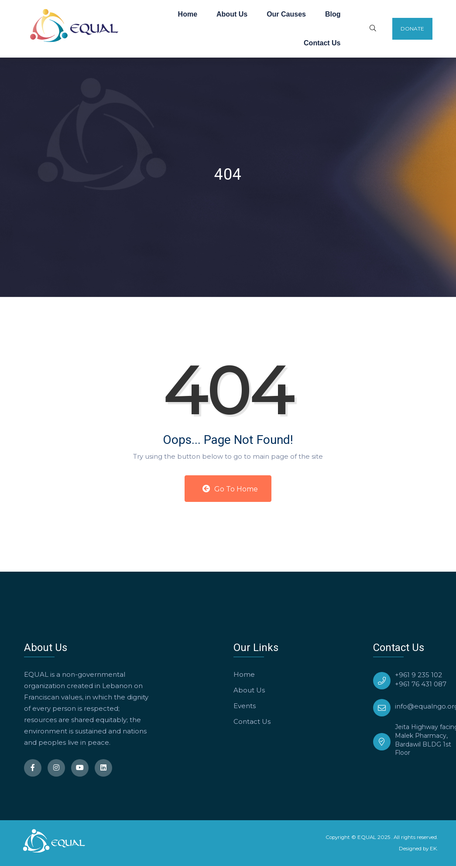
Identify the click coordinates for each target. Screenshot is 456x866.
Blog (333, 14)
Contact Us (322, 43)
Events (244, 706)
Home (187, 14)
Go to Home (230, 488)
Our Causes (286, 14)
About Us (231, 14)
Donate (412, 28)
